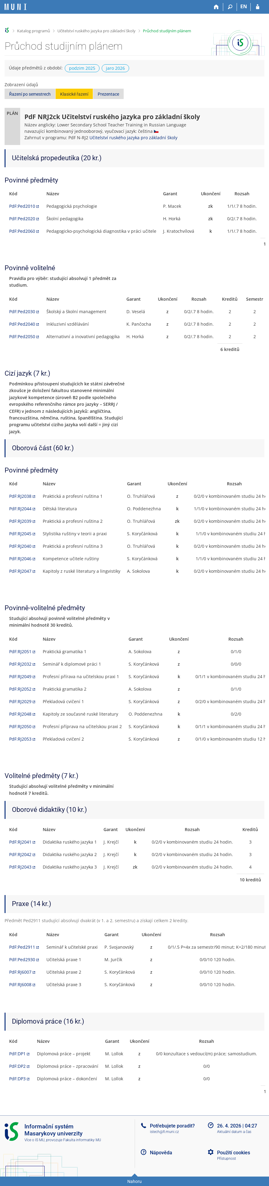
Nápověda (161, 1153)
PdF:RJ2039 (20, 521)
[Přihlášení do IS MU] (257, 7)
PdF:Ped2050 (22, 336)
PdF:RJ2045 (20, 533)
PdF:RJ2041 (20, 842)
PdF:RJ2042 (20, 854)
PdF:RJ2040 (20, 546)
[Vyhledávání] (230, 7)
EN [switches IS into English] (243, 6)
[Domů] (216, 7)
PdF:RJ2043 (20, 867)
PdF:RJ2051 (20, 651)
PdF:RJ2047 (20, 571)
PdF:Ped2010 (22, 206)
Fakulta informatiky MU (82, 1140)
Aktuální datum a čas (234, 1132)
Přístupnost (226, 1158)
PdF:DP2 (17, 1066)
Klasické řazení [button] (74, 94)
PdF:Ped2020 (22, 218)
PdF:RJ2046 (20, 558)
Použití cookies (233, 1153)
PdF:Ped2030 (22, 311)
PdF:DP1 (17, 1054)
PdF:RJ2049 (20, 676)
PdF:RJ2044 (20, 509)
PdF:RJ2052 (20, 689)
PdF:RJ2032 (20, 664)
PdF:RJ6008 (20, 984)
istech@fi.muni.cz (164, 1132)
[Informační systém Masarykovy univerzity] (16, 7)
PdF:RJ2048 (20, 714)
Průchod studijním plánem (167, 31)
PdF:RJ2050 (20, 726)
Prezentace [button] (108, 94)
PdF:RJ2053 (20, 739)
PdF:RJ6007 (20, 972)
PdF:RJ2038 (20, 496)
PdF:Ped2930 (22, 959)
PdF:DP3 (17, 1079)
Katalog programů (33, 31)
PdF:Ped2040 (22, 324)
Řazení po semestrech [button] (30, 94)
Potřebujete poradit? (172, 1126)
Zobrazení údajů (21, 84)
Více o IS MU (34, 1140)
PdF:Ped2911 (22, 947)
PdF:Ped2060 (22, 231)
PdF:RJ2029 (20, 701)
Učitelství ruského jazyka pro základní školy (96, 31)
